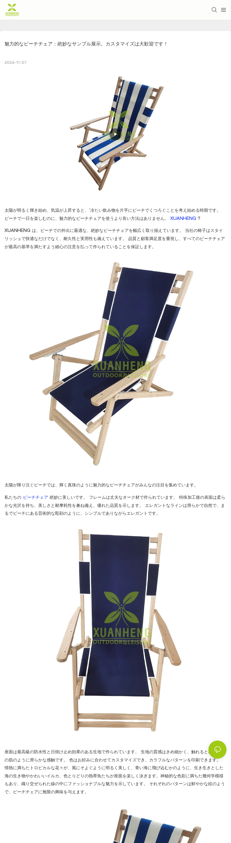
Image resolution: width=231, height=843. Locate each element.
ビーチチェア (36, 498)
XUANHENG (184, 219)
